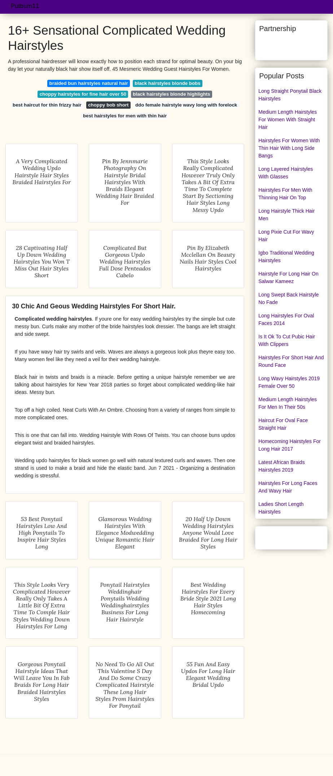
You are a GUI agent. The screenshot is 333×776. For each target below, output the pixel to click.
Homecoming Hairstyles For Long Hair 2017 (289, 445)
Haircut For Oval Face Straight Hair (283, 424)
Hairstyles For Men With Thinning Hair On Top (285, 193)
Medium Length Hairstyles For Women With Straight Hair (287, 119)
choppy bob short (108, 105)
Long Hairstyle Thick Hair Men (286, 214)
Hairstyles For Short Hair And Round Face (291, 361)
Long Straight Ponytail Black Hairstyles (289, 94)
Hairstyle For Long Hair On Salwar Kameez (288, 277)
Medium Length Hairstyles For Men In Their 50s (287, 403)
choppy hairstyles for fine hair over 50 (83, 94)
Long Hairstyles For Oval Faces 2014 (286, 319)
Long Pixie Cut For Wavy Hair (286, 235)
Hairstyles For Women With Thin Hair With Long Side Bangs (289, 148)
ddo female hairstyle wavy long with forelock (186, 105)
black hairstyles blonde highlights (171, 94)
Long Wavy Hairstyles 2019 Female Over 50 (289, 382)
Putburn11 (25, 6)
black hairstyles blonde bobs (168, 83)
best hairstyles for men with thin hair (125, 115)
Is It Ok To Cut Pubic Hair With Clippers (286, 340)
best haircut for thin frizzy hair (47, 105)
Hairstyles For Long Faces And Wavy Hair (287, 487)
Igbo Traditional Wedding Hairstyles (286, 256)
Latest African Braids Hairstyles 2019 (281, 466)
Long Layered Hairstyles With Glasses (285, 172)
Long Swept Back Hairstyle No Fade (288, 298)
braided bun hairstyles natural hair (88, 83)
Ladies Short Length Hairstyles (280, 508)
